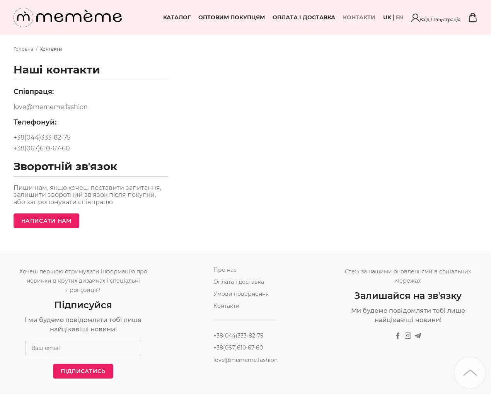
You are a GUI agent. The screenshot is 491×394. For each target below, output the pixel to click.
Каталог (218, 17)
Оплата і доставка (345, 17)
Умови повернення (241, 294)
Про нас (225, 270)
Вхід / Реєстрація (457, 17)
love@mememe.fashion (51, 107)
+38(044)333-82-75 (42, 137)
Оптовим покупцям (273, 17)
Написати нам (46, 220)
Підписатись (83, 371)
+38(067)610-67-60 (42, 148)
